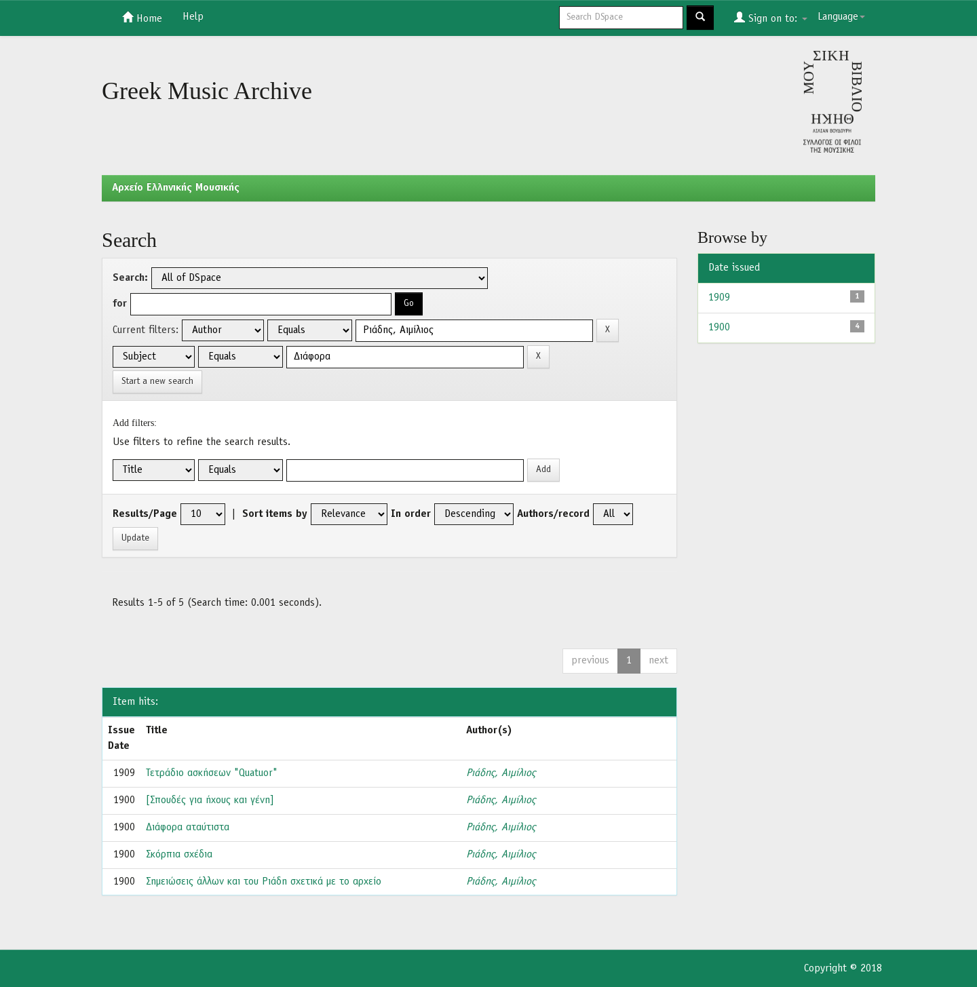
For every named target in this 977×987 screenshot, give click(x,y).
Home (142, 17)
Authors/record (553, 514)
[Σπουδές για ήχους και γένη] (210, 800)
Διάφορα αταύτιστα (187, 827)
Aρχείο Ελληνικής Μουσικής (176, 187)
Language (841, 17)
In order (411, 514)
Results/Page (145, 514)
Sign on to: (770, 17)
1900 (719, 327)
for (120, 303)
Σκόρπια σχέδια (179, 854)
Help (193, 17)
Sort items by (274, 514)
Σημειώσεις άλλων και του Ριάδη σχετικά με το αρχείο (263, 881)
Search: (130, 278)
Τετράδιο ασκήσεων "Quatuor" (211, 773)
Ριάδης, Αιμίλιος (500, 773)
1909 (719, 297)
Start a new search (157, 381)
